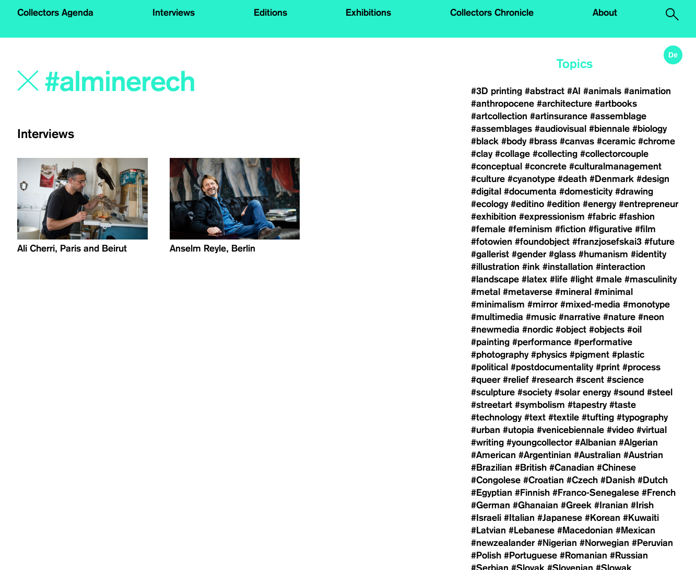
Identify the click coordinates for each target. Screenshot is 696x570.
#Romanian (583, 555)
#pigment (589, 354)
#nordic (537, 329)
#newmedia (495, 329)
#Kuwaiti (641, 517)
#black (485, 141)
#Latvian (488, 530)
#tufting (598, 417)
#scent (590, 379)
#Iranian (611, 505)
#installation (567, 266)
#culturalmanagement (615, 166)
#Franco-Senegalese (595, 492)
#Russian (629, 555)
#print (608, 367)
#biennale (609, 128)
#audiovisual (560, 128)
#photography (499, 354)
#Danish (617, 480)
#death (572, 179)
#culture (488, 179)
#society (534, 392)
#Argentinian (544, 455)
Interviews (173, 12)
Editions (270, 12)
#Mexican (635, 530)
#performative (603, 342)
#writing (487, 442)
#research (552, 379)
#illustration (495, 266)
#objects (606, 329)
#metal (485, 292)
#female (488, 229)
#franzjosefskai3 (607, 241)
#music (541, 317)
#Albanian (595, 442)
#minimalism (498, 304)
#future (659, 241)
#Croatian (543, 480)
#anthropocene (502, 103)
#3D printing (496, 91)
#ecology (489, 204)
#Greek (576, 505)
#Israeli (486, 517)
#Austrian (643, 455)
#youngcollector (539, 442)
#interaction (620, 266)
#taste (622, 404)
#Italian (519, 517)
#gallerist (490, 254)
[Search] (174, 82)
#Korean (602, 517)
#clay (481, 153)
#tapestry (587, 404)
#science (625, 379)
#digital (486, 191)
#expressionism (552, 216)
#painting (490, 342)
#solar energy (583, 392)
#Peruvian (652, 543)
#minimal (613, 292)
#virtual (651, 430)
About (605, 12)
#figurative (610, 229)
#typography (642, 417)
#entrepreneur (648, 204)
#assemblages (501, 128)
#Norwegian (604, 543)
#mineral (573, 292)
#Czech (582, 480)
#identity (648, 254)
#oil (634, 329)
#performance (541, 342)
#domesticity (585, 191)
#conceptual (496, 166)
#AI (574, 91)
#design (652, 179)
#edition (563, 204)
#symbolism (540, 404)
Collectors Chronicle (492, 12)
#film (645, 229)
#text (535, 417)
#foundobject (542, 241)
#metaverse (527, 292)
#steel (660, 392)
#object (571, 329)
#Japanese (559, 517)
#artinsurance (558, 116)
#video (620, 430)
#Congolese (496, 480)
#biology (649, 128)
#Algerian (638, 442)
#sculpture (493, 392)
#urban (485, 430)
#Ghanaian (535, 505)
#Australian (597, 455)
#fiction (570, 229)
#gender (529, 254)
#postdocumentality (552, 367)
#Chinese (616, 467)
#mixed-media (590, 304)
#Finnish (532, 492)
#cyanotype (531, 179)
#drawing (634, 191)
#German (490, 505)
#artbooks (616, 103)
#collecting (555, 153)
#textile (563, 417)
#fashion (637, 216)
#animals (602, 91)
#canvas (577, 141)
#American (493, 455)
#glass (562, 254)
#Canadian (571, 467)
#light (581, 279)
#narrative (579, 317)
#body (513, 141)
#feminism (530, 229)
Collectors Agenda (55, 12)
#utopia (518, 430)
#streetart (491, 404)
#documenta (530, 191)
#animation (647, 91)
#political (489, 367)
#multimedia (497, 317)
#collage (512, 153)
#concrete (546, 166)
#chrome (656, 141)
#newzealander (503, 543)
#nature (619, 317)
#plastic (628, 354)
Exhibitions (368, 12)
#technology (496, 417)
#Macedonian (585, 530)
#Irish (642, 505)
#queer (485, 379)
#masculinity (650, 279)
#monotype (646, 304)
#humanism (603, 254)
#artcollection (499, 116)
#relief (516, 379)
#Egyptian (491, 492)
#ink (531, 266)
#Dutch (653, 480)
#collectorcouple (614, 153)
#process (641, 367)
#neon (651, 317)
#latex (534, 279)
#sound (629, 392)
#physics (549, 354)
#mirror (542, 304)
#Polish (486, 555)
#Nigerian (557, 543)
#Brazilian (491, 467)
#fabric (601, 216)
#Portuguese (530, 555)
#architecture (564, 103)
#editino (527, 204)
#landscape (495, 279)
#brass (543, 141)
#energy (599, 204)
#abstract (544, 91)
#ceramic (616, 141)
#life (559, 279)
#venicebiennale (570, 430)
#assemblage (618, 116)
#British (531, 467)
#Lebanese (532, 530)
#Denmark (611, 179)
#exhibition (493, 216)
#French (659, 492)
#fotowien (491, 241)
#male (609, 279)
